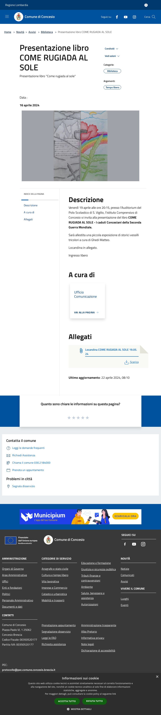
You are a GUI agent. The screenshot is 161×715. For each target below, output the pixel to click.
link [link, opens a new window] (114, 693)
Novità (20, 32)
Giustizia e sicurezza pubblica (98, 569)
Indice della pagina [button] (34, 194)
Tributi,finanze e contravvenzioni (90, 578)
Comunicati (127, 575)
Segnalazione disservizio (56, 631)
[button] (80, 709)
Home (7, 32)
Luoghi (125, 599)
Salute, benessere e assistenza (92, 595)
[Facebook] (115, 16)
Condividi (112, 49)
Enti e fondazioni (12, 588)
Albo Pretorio (89, 631)
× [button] (157, 677)
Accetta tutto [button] (67, 701)
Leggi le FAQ (49, 638)
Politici (6, 594)
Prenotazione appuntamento (59, 625)
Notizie (125, 569)
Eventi (124, 605)
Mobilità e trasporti (53, 600)
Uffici (5, 581)
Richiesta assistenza (54, 644)
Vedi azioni (113, 56)
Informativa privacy (92, 638)
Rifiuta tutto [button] (94, 701)
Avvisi (32, 32)
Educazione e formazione (96, 563)
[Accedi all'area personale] (146, 5)
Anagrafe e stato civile (55, 569)
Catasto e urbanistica (54, 594)
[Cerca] (154, 17)
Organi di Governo (13, 569)
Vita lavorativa (50, 581)
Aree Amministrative (14, 575)
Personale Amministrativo (17, 600)
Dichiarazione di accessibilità (98, 650)
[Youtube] (124, 16)
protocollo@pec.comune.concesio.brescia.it (28, 670)
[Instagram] (133, 16)
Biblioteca (47, 32)
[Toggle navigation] (7, 16)
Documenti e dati (12, 606)
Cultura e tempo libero (55, 575)
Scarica (131, 362)
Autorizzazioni (89, 604)
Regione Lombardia (16, 5)
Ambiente (87, 587)
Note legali (87, 644)
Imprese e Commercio (54, 588)
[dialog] (80, 694)
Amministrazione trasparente (98, 625)
